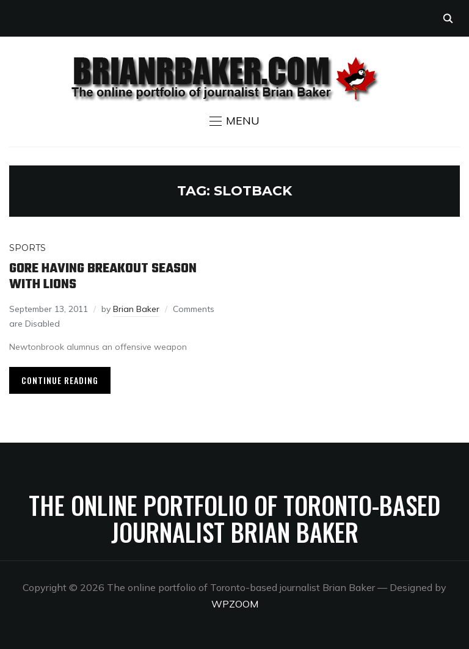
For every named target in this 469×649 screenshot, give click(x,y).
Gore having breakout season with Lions (103, 276)
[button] (234, 120)
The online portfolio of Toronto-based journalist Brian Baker (234, 518)
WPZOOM (234, 604)
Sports (27, 247)
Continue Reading (59, 380)
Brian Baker (136, 308)
